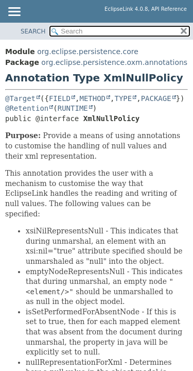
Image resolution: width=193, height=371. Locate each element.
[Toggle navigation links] (14, 12)
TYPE (123, 98)
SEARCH (33, 31)
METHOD (92, 98)
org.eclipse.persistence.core (87, 51)
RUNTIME (73, 108)
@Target (20, 98)
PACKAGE (156, 98)
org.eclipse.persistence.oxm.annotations (114, 62)
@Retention (26, 108)
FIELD (60, 98)
